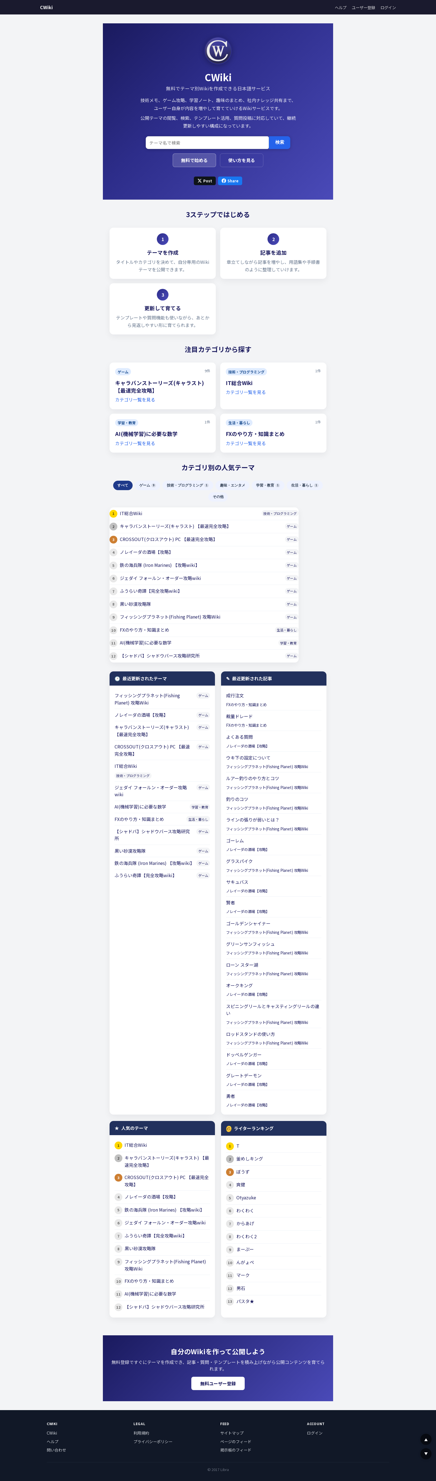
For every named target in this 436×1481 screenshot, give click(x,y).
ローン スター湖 (242, 964)
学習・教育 (127, 422)
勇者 (230, 1096)
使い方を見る (241, 160)
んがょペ (245, 1262)
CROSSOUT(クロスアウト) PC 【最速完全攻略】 (168, 539)
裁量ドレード (239, 716)
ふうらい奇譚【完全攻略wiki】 (151, 590)
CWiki (46, 7)
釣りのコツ (237, 799)
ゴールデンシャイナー (248, 923)
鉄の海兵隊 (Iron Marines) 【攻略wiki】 (160, 565)
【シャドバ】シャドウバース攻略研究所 (160, 655)
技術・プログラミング (246, 371)
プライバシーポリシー (152, 1441)
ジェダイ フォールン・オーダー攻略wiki (160, 578)
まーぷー (245, 1249)
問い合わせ (56, 1450)
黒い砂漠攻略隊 (135, 604)
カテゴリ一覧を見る (135, 399)
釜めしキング (249, 1158)
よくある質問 (239, 736)
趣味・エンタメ (232, 485)
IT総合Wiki (239, 382)
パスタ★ (245, 1301)
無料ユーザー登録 (218, 1383)
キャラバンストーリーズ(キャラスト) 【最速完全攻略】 (175, 526)
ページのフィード (235, 1441)
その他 (218, 497)
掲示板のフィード (235, 1450)
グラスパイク (239, 861)
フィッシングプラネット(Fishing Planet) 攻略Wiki (170, 616)
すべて (122, 485)
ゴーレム (235, 840)
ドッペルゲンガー (244, 1054)
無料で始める (194, 160)
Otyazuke (246, 1197)
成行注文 (235, 695)
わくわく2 (246, 1236)
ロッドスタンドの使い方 (250, 1034)
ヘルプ (340, 7)
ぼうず (243, 1171)
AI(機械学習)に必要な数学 (146, 433)
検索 (279, 142)
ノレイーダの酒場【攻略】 (146, 552)
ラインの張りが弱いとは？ (252, 819)
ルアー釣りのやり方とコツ (252, 778)
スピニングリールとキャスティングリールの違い (272, 1010)
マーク (243, 1275)
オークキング (239, 985)
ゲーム (123, 371)
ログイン (388, 7)
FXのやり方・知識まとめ (255, 433)
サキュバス (237, 882)
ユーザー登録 (363, 7)
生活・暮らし (239, 422)
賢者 (230, 902)
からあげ (245, 1223)
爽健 (240, 1184)
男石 (240, 1288)
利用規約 (141, 1433)
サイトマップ (232, 1433)
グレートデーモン (244, 1075)
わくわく (245, 1210)
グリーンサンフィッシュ (250, 944)
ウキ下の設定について (248, 757)
